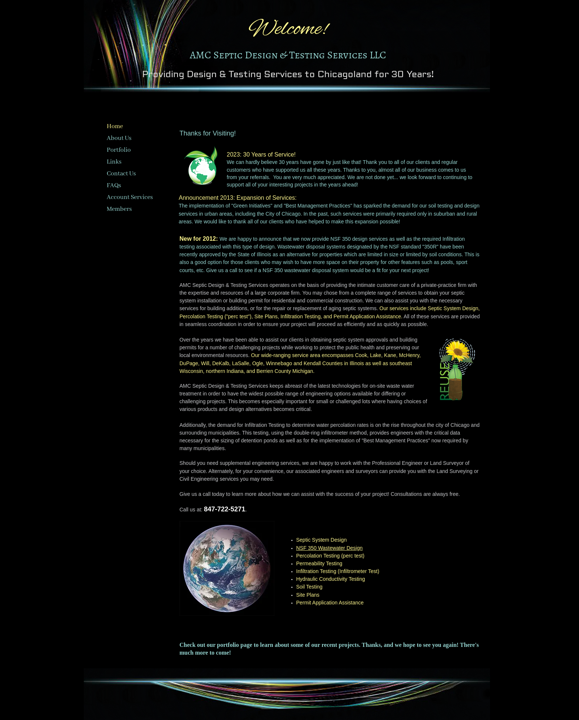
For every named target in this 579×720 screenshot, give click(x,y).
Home (115, 126)
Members (119, 209)
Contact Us (121, 174)
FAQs (114, 185)
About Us (119, 138)
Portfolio (119, 150)
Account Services (130, 197)
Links (114, 162)
